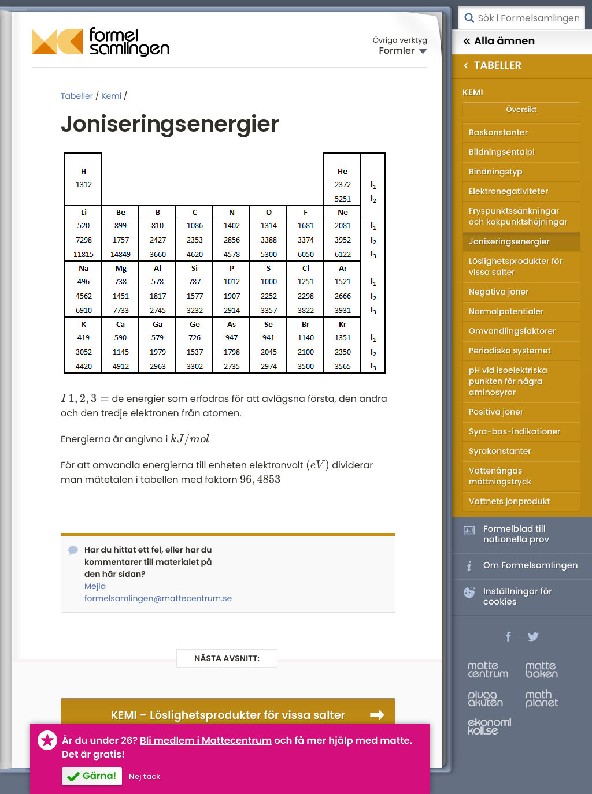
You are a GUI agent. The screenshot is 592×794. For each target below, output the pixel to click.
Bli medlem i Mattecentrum (206, 740)
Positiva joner (496, 411)
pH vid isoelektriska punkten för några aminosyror (508, 381)
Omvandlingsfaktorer (512, 331)
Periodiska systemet (510, 350)
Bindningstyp (496, 171)
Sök (469, 18)
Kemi (111, 96)
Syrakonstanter (500, 451)
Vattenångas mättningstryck (500, 476)
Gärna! (99, 775)
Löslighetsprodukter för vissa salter (516, 266)
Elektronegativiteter (508, 191)
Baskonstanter (498, 132)
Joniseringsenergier (509, 241)
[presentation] (85, 398)
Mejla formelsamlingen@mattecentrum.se (152, 592)
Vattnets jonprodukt (509, 501)
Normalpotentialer (506, 311)
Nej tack (144, 776)
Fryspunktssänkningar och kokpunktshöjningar (518, 216)
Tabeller (77, 96)
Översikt (521, 109)
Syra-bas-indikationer (514, 431)
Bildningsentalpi (502, 152)
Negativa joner (499, 291)
